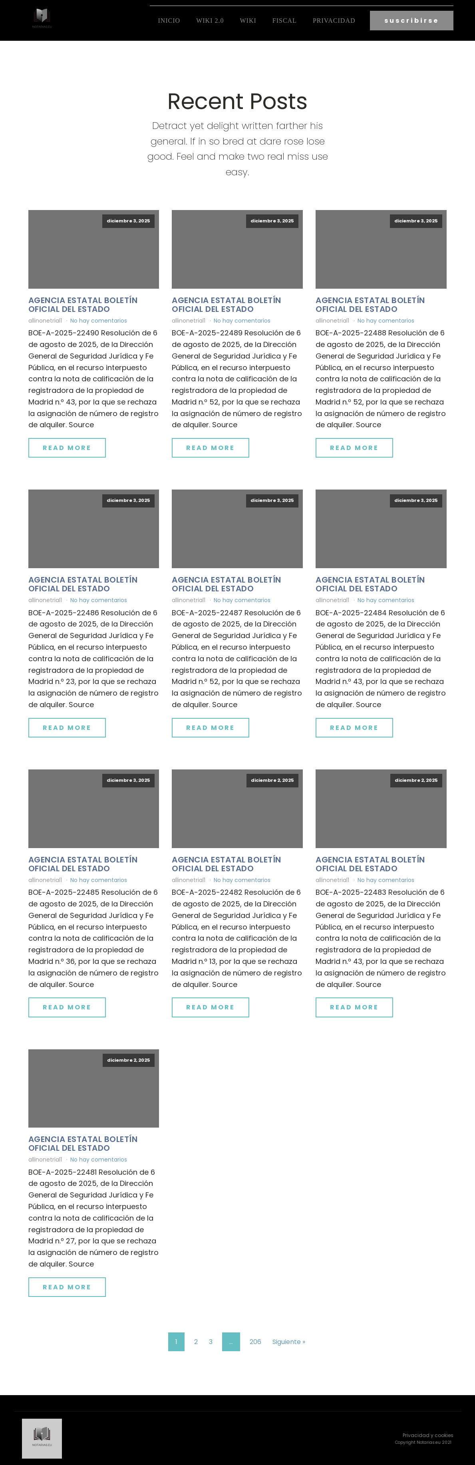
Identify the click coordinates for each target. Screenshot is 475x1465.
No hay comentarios (98, 320)
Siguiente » (288, 1341)
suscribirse (411, 20)
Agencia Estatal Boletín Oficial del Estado (83, 304)
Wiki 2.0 (210, 20)
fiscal (284, 20)
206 (255, 1341)
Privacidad (334, 20)
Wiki (248, 20)
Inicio (169, 20)
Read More (67, 447)
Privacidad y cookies (428, 1434)
